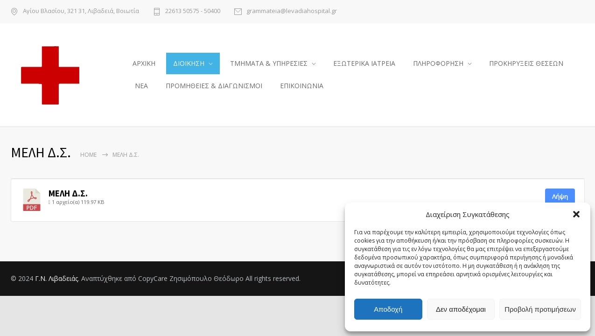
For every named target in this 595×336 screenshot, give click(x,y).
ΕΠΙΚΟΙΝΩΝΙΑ (301, 87)
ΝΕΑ (141, 87)
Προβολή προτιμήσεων (540, 309)
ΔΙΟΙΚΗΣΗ (188, 64)
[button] (576, 214)
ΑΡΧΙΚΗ (144, 64)
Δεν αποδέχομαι (461, 309)
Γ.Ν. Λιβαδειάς (56, 281)
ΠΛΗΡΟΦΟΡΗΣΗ (438, 64)
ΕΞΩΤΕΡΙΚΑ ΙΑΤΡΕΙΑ (364, 64)
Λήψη (560, 199)
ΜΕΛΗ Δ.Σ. (68, 196)
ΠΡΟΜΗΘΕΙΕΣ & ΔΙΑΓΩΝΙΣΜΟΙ (214, 87)
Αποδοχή (388, 309)
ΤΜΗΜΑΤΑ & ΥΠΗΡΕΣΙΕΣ (269, 64)
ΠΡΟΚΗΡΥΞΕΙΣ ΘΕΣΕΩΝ (526, 64)
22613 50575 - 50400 (192, 11)
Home (88, 157)
